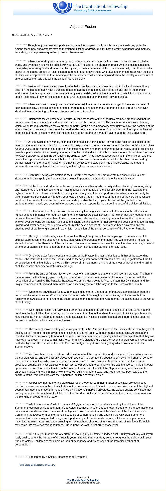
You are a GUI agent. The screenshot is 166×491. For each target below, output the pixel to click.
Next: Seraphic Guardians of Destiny (36, 465)
